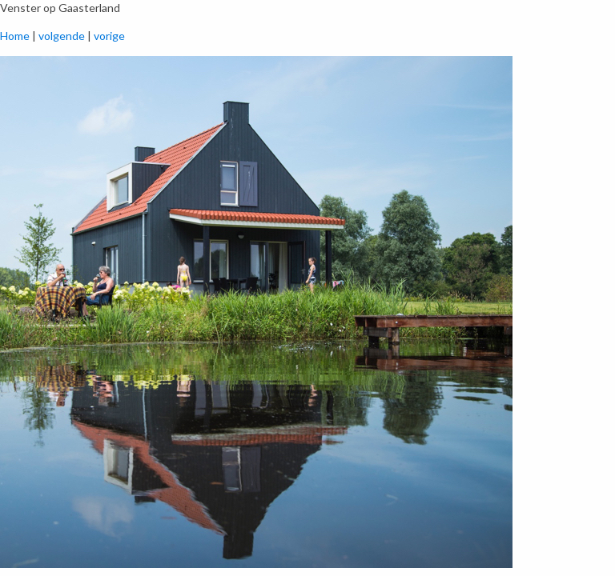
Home (15, 35)
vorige (109, 35)
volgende (61, 35)
